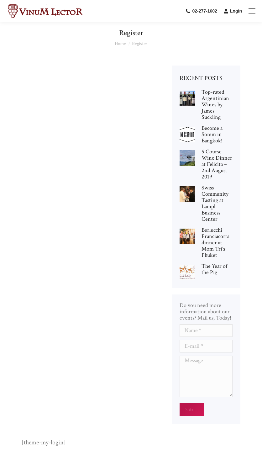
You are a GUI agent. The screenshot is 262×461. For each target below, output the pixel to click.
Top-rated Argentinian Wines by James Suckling (215, 104)
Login (232, 10)
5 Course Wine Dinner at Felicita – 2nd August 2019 (217, 164)
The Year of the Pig (214, 269)
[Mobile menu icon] (252, 11)
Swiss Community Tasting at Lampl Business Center (215, 203)
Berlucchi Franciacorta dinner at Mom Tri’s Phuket (215, 242)
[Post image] (187, 98)
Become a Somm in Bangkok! (212, 134)
